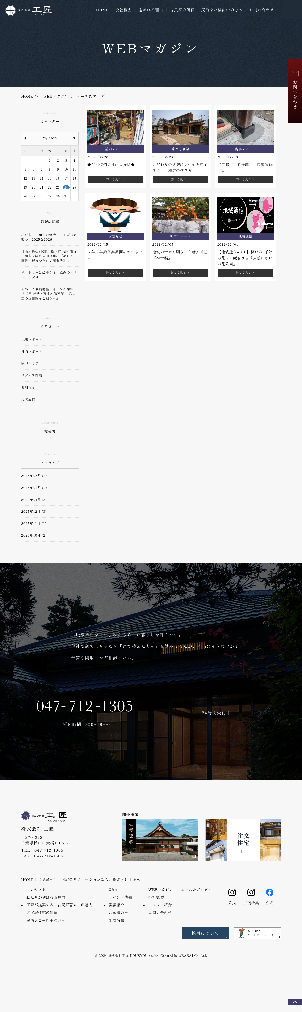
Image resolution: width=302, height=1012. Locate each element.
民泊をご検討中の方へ (222, 10)
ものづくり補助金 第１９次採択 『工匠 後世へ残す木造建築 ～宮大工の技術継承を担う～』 (49, 294)
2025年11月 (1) (33, 523)
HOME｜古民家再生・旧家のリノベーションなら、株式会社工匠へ (80, 885)
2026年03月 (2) (34, 475)
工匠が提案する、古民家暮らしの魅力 (59, 910)
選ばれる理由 (151, 10)
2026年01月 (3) (34, 499)
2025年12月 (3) (33, 511)
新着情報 (116, 926)
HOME (102, 10)
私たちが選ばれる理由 (45, 903)
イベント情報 (120, 903)
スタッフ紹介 (160, 910)
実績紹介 (116, 910)
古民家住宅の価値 (42, 918)
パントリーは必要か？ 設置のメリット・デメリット (49, 274)
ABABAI (186, 961)
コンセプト (36, 895)
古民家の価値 (182, 10)
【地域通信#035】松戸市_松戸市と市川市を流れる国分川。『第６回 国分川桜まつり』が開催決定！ (49, 256)
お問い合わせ (261, 10)
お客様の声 (118, 918)
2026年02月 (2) (34, 487)
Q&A (113, 895)
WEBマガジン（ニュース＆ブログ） (180, 895)
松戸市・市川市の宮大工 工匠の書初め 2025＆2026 (49, 237)
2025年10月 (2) (34, 535)
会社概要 (123, 10)
